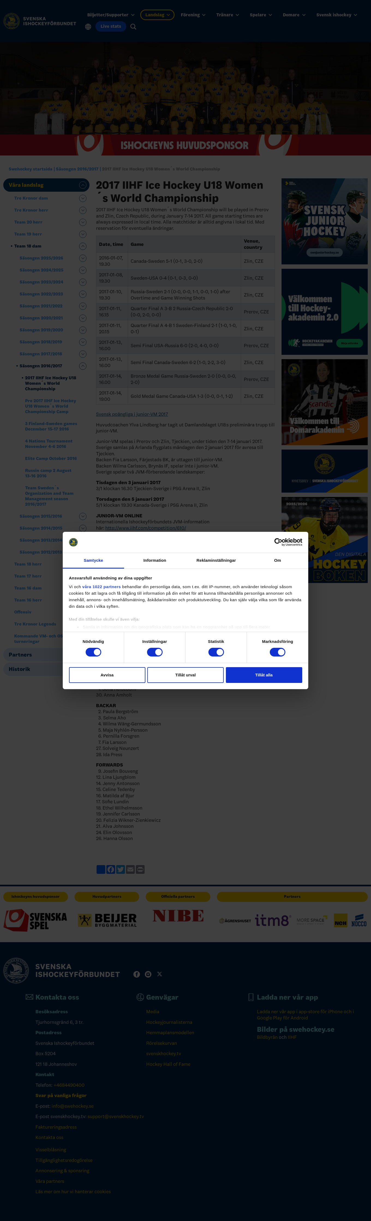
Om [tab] (277, 560)
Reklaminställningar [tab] (216, 560)
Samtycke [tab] (93, 560)
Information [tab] (154, 560)
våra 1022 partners (101, 586)
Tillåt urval (185, 675)
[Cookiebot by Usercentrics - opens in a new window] (278, 542)
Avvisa (107, 675)
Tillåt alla (264, 675)
